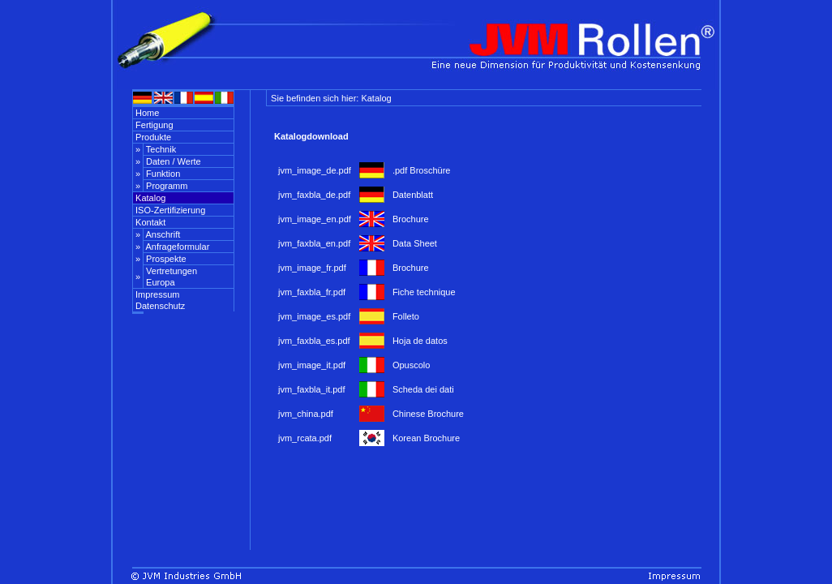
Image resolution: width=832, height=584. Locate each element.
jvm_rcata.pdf (305, 438)
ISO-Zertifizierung (169, 210)
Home (146, 113)
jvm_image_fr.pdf (312, 268)
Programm (165, 186)
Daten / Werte (172, 161)
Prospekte (165, 259)
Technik (160, 149)
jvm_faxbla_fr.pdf (311, 292)
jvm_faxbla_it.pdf (311, 389)
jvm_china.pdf (305, 414)
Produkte (152, 137)
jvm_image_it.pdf (311, 365)
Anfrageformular (176, 246)
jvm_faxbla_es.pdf (314, 341)
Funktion (162, 173)
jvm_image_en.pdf (314, 219)
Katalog (149, 198)
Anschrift (162, 234)
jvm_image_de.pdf (314, 170)
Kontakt (149, 222)
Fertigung (153, 125)
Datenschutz (159, 306)
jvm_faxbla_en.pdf (314, 243)
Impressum (156, 294)
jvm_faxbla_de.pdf (314, 195)
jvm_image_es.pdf (314, 316)
